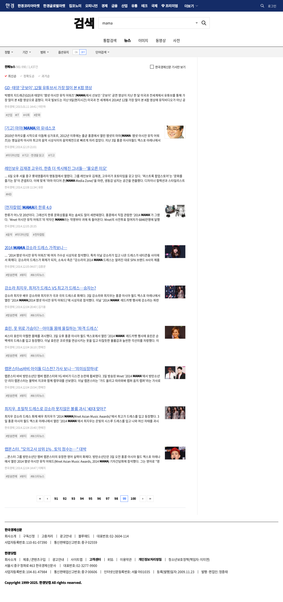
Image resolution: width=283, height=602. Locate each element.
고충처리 (47, 536)
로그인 (272, 6)
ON (76, 52)
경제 (104, 5)
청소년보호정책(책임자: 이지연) (188, 559)
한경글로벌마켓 (54, 5)
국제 (154, 5)
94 (82, 498)
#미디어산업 (12, 155)
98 (116, 498)
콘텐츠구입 (38, 559)
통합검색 (110, 40)
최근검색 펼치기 (197, 23)
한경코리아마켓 (28, 5)
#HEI (9, 194)
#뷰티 (23, 275)
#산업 (9, 115)
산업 (124, 5)
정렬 (7, 52)
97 (107, 498)
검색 (84, 22)
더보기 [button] (189, 6)
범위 (43, 52)
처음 (40, 498)
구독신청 (29, 536)
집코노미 (75, 5)
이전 (47, 498)
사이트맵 (76, 559)
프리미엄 (171, 5)
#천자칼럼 (38, 235)
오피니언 (91, 5)
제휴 (26, 559)
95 (90, 498)
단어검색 (101, 52)
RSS (110, 559)
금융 (114, 5)
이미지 (143, 40)
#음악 (9, 235)
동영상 (161, 40)
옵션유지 (63, 52)
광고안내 (65, 536)
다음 (143, 498)
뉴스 (127, 40)
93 (73, 498)
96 (99, 498)
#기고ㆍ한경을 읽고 (33, 155)
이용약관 (126, 559)
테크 (144, 5)
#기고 (51, 155)
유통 (134, 5)
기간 (25, 52)
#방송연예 (11, 275)
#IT (17, 115)
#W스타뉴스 (37, 275)
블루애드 (84, 536)
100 (133, 498)
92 (64, 498)
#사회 (26, 115)
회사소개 (10, 536)
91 (56, 498)
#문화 (37, 115)
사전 (176, 40)
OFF (83, 52)
